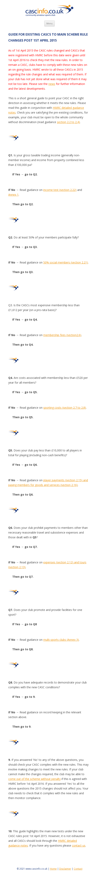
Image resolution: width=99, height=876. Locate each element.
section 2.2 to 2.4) (68, 122)
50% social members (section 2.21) (65, 262)
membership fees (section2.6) (62, 335)
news (51, 84)
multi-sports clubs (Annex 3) (61, 640)
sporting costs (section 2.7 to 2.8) (64, 407)
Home (53, 868)
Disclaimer (65, 868)
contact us (78, 845)
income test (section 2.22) (59, 190)
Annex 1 (13, 194)
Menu (49, 23)
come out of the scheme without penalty (34, 779)
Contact (78, 868)
